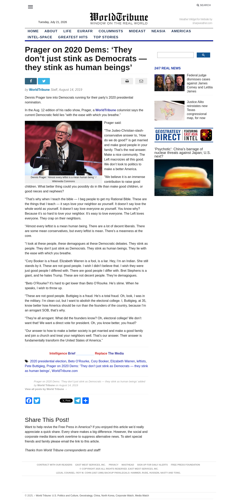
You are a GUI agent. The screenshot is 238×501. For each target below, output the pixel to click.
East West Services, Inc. (91, 465)
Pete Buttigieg (35, 366)
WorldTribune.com (65, 371)
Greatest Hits (73, 37)
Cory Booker (100, 361)
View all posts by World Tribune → (46, 389)
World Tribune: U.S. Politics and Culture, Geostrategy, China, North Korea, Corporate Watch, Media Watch (91, 495)
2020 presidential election (48, 361)
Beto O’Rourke (78, 361)
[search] (175, 55)
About (50, 31)
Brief (72, 353)
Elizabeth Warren (122, 361)
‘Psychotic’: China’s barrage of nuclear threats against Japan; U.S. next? (182, 152)
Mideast (137, 31)
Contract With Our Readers (54, 465)
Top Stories (106, 37)
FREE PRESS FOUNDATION (185, 465)
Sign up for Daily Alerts (152, 465)
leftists (141, 361)
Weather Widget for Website (194, 19)
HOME (33, 31)
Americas (181, 31)
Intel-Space (40, 37)
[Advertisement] (183, 269)
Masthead (128, 465)
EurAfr (85, 31)
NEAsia (158, 31)
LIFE (67, 31)
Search (204, 5)
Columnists (111, 31)
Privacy (113, 465)
